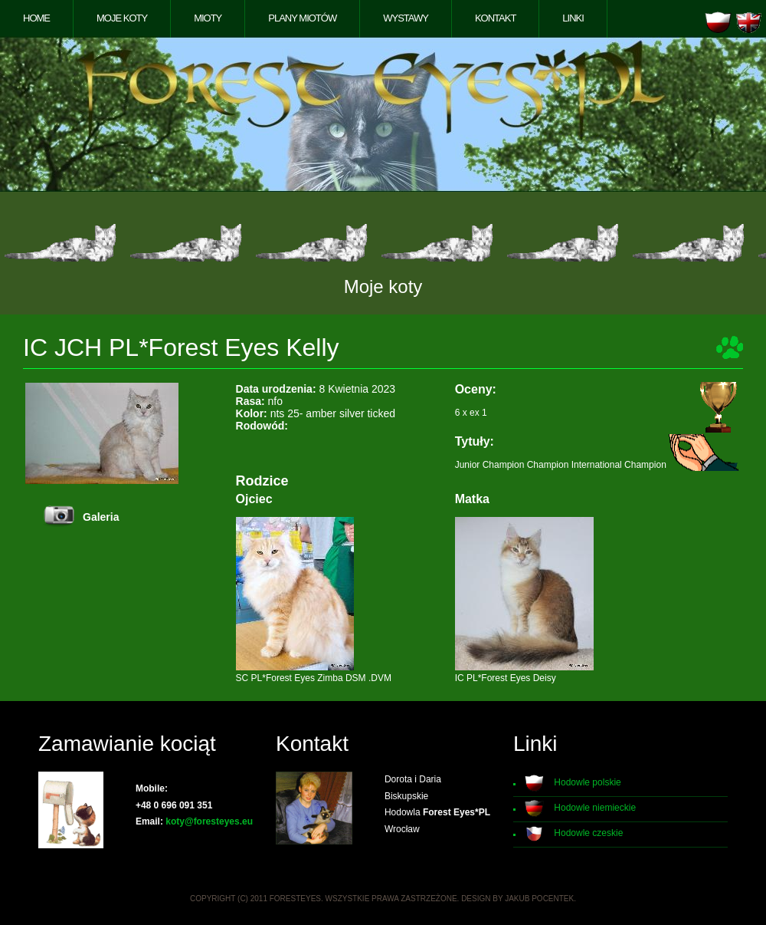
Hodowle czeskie (588, 833)
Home (36, 18)
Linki (573, 18)
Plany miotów (302, 18)
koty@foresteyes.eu (209, 821)
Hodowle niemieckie (595, 807)
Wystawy (405, 18)
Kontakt (495, 18)
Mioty (207, 18)
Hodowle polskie (587, 782)
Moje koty (122, 18)
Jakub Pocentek (539, 898)
